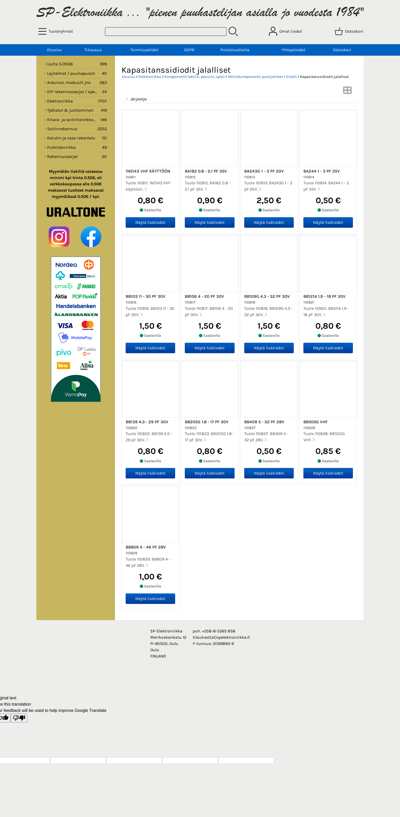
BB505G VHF (315, 421)
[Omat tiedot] (286, 31)
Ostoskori (342, 49)
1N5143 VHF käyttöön (148, 171)
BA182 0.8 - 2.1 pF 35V (206, 171)
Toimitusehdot (144, 49)
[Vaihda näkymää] (347, 91)
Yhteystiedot (293, 49)
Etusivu (54, 49)
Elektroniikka (149, 77)
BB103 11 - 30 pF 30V (145, 296)
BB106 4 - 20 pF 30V (204, 296)
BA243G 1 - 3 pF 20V (264, 171)
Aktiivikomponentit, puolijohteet (255, 77)
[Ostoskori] (349, 31)
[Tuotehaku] (165, 31)
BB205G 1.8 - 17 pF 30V (207, 421)
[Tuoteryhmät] (56, 31)
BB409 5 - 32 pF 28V (264, 421)
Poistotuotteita (234, 49)
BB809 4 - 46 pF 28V (146, 547)
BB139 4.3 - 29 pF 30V (147, 421)
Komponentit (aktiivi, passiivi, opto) (194, 77)
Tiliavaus (93, 49)
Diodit (291, 77)
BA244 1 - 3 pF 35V (321, 171)
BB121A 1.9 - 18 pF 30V (324, 296)
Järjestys (136, 99)
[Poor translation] (19, 718)
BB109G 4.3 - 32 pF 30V (267, 296)
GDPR (189, 49)
